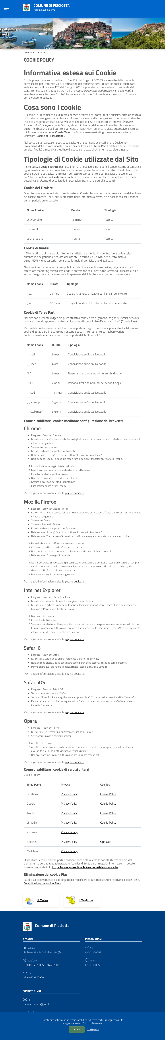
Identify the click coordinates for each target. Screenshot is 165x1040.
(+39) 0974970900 (33, 977)
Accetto (76, 1029)
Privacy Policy (69, 794)
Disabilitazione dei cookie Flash (42, 883)
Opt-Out (105, 841)
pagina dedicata (74, 493)
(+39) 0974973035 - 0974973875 (42, 965)
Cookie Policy (108, 794)
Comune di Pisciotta (52, 5)
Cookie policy (93, 1029)
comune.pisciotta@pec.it (36, 1004)
